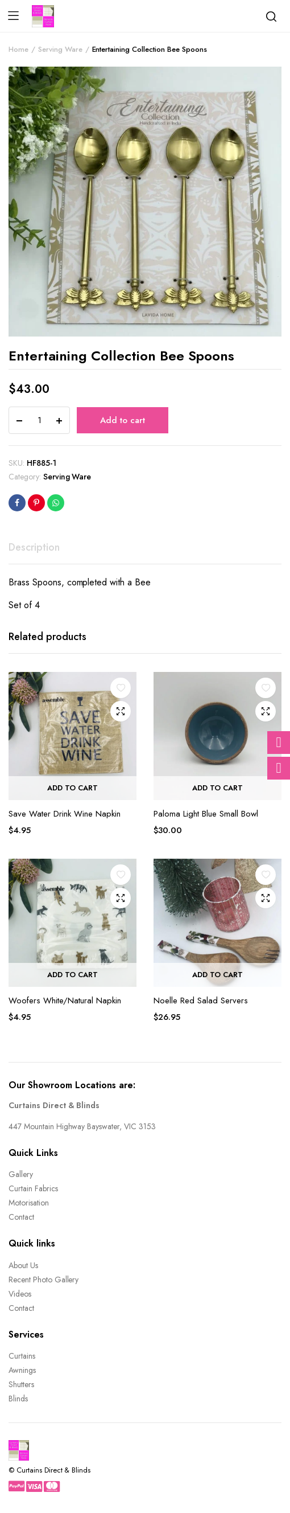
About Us (23, 1265)
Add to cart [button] (72, 787)
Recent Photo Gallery (43, 1279)
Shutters (21, 1384)
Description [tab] (34, 547)
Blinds (18, 1398)
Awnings (22, 1370)
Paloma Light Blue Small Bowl (206, 813)
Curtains (22, 1356)
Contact (21, 1217)
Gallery (21, 1174)
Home (18, 49)
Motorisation (29, 1202)
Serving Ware (60, 49)
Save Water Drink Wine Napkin (65, 813)
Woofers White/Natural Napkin (65, 1000)
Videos (20, 1293)
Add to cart (122, 420)
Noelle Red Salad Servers (201, 1000)
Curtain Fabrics (33, 1188)
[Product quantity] (39, 420)
